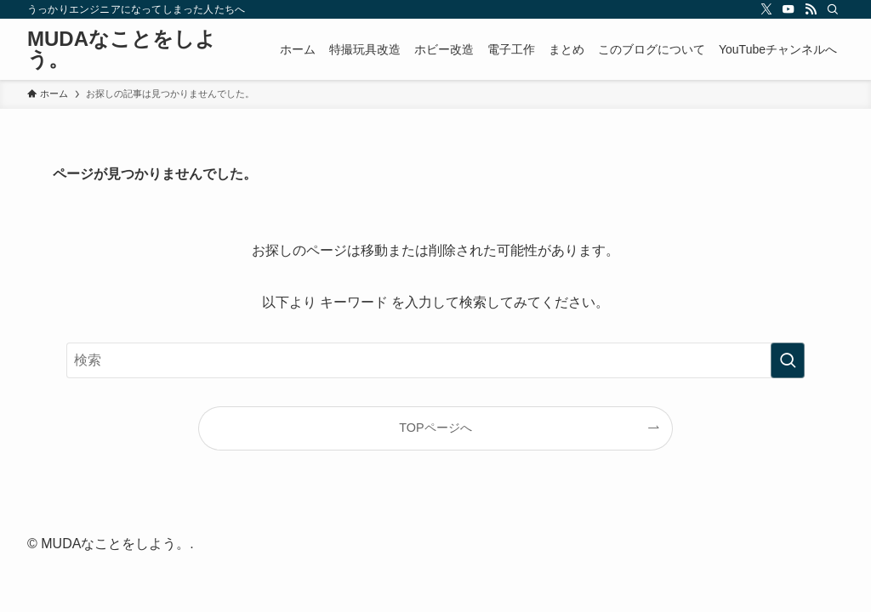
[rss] (811, 9)
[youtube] (788, 9)
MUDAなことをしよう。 (121, 49)
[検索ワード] (435, 360)
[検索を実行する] (788, 360)
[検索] (833, 9)
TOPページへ (435, 427)
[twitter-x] (766, 9)
